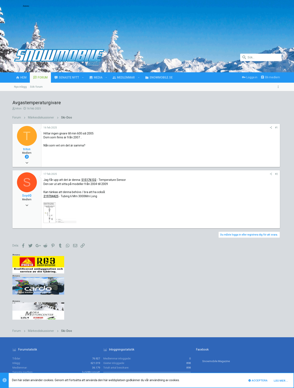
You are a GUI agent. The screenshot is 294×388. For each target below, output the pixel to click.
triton (18, 108)
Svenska (46, 346)
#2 (222, 174)
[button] (83, 77)
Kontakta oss (201, 346)
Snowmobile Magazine (216, 313)
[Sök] (261, 57)
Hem (267, 346)
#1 (222, 127)
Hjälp (259, 346)
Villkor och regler (221, 346)
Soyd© (27, 195)
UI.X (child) (27, 346)
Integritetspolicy (243, 346)
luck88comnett (91, 324)
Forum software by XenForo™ (45, 358)
